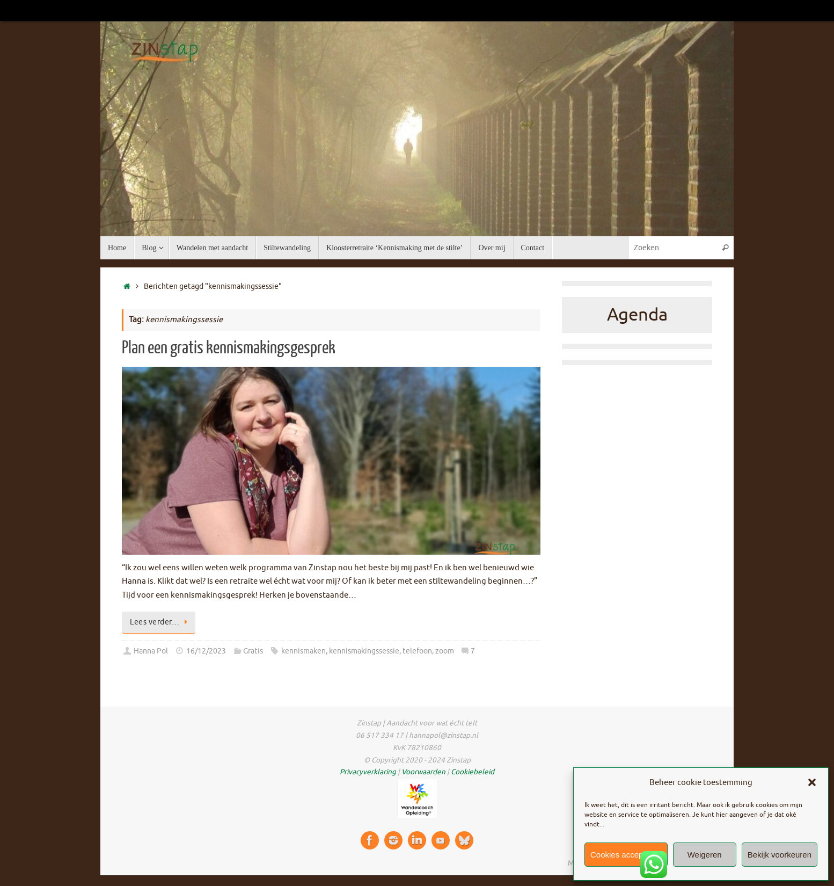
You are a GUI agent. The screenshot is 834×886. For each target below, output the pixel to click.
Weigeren (704, 854)
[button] (812, 782)
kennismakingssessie (364, 651)
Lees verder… (160, 622)
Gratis (253, 651)
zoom (444, 651)
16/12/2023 (206, 651)
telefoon (417, 651)
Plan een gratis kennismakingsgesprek (228, 348)
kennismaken (303, 651)
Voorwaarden (423, 771)
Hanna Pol (151, 651)
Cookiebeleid (472, 771)
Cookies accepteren (626, 854)
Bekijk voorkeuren (779, 854)
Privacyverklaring (368, 771)
